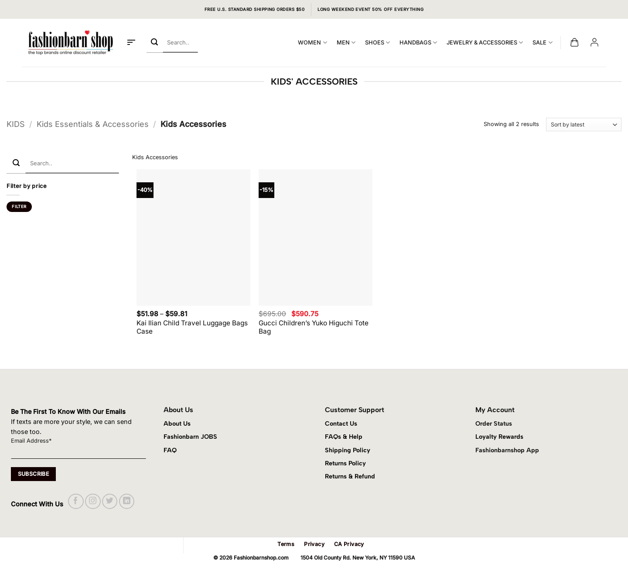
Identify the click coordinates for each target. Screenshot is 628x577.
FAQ (170, 450)
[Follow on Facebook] (75, 501)
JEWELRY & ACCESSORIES (485, 42)
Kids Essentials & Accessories (93, 124)
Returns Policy (345, 463)
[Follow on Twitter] (109, 501)
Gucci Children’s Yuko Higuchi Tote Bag (314, 327)
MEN (346, 42)
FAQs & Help (343, 436)
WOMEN (312, 42)
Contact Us (341, 423)
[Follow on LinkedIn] (126, 501)
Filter (19, 206)
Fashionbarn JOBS (190, 436)
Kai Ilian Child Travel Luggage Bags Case (192, 327)
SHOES (377, 42)
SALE (542, 42)
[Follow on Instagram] (92, 501)
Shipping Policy (347, 450)
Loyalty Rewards (499, 436)
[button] (131, 43)
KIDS (16, 124)
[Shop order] (583, 124)
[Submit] (155, 42)
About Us (177, 423)
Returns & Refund (350, 476)
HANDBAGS (418, 42)
